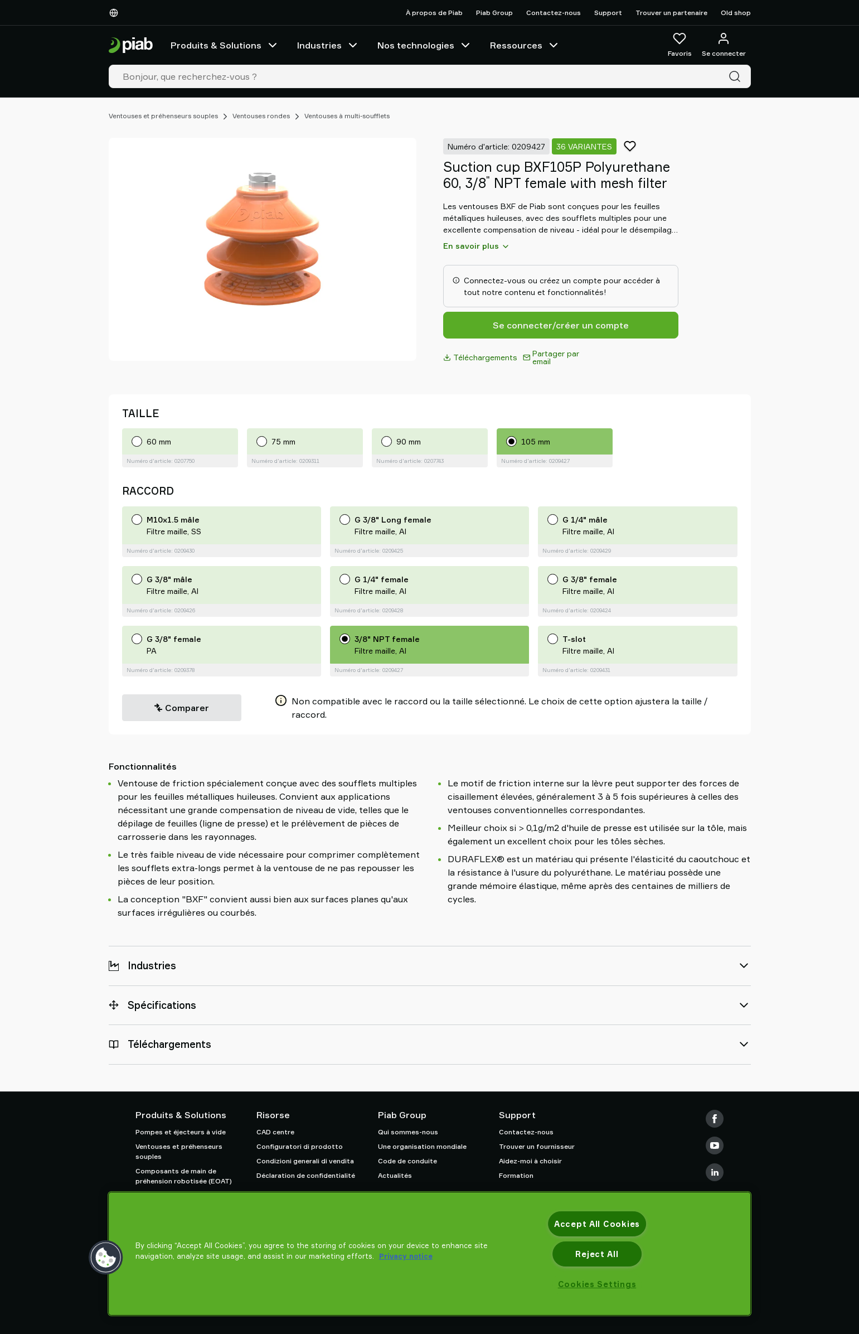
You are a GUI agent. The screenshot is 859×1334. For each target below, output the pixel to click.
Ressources (525, 45)
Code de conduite (407, 1161)
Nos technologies (424, 45)
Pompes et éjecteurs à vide (180, 1132)
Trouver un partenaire (671, 12)
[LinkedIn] (715, 1172)
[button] (106, 1257)
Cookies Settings (597, 1284)
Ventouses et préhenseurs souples (163, 116)
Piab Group (494, 12)
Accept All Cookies (597, 1224)
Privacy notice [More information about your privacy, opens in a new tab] (406, 1255)
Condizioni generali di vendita (305, 1161)
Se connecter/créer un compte (561, 325)
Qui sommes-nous (408, 1132)
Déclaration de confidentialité (305, 1175)
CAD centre (275, 1132)
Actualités (395, 1175)
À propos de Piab (434, 12)
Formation (516, 1175)
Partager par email (551, 357)
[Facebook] (715, 1119)
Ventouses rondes (261, 116)
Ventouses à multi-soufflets (347, 116)
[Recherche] (737, 76)
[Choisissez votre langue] (116, 13)
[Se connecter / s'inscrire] (724, 45)
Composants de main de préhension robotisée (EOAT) (183, 1176)
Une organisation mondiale (422, 1146)
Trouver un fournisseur (537, 1146)
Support (608, 12)
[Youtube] (715, 1145)
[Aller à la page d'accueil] (131, 45)
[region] (430, 1253)
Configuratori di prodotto (299, 1146)
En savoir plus (476, 246)
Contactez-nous (553, 12)
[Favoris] (680, 45)
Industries (328, 45)
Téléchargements (480, 357)
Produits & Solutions (225, 45)
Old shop (736, 12)
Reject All (596, 1254)
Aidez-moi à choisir (530, 1161)
